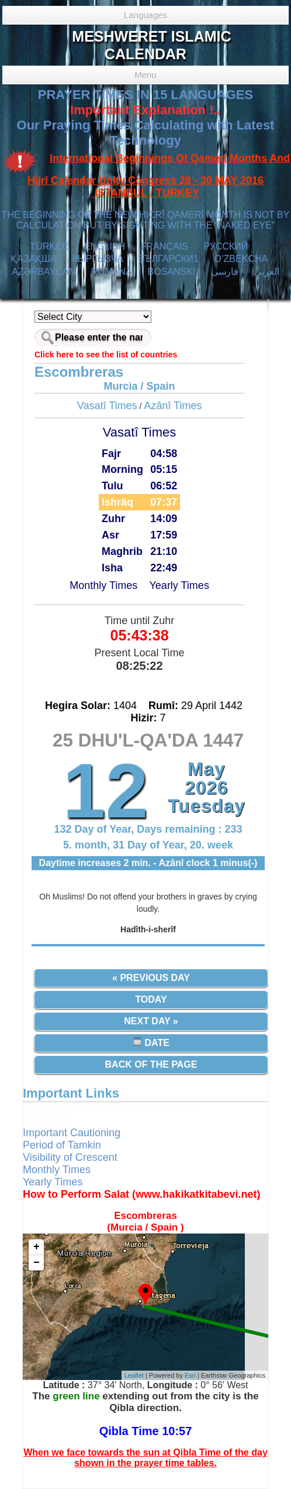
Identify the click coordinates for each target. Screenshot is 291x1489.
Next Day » (151, 1021)
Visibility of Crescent (70, 1157)
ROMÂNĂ (111, 272)
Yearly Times (179, 585)
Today (151, 999)
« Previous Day (151, 978)
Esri (190, 1375)
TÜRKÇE (49, 246)
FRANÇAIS (164, 246)
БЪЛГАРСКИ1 (168, 259)
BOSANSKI (172, 272)
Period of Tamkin (62, 1145)
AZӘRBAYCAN (43, 272)
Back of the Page (151, 1064)
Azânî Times (173, 405)
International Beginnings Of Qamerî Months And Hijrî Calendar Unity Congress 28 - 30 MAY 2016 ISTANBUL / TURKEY (158, 175)
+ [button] (36, 1247)
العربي (266, 272)
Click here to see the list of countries (105, 354)
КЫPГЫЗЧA (97, 259)
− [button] (36, 1263)
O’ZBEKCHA (241, 259)
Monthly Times (103, 585)
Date (151, 1042)
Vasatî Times (107, 405)
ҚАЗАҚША (33, 259)
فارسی (224, 272)
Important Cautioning (71, 1133)
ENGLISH (104, 246)
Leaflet (134, 1375)
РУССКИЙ (225, 246)
